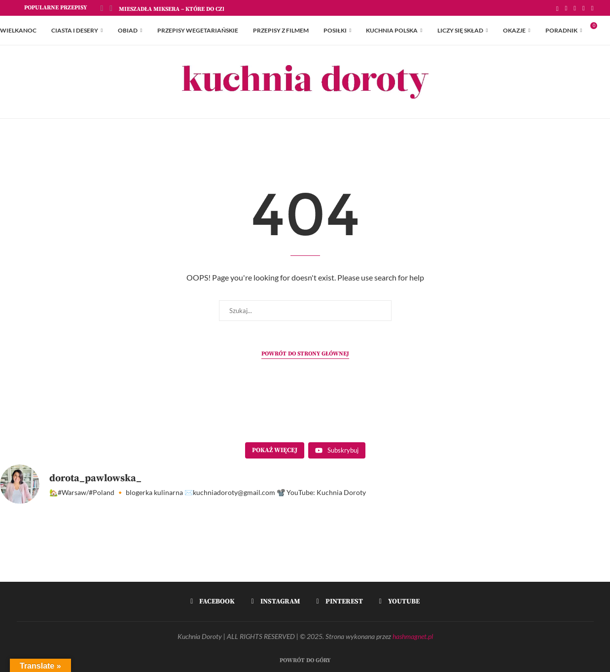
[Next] (111, 8)
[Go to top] (305, 659)
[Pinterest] (583, 8)
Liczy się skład (460, 30)
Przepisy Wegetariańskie (197, 30)
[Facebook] (566, 8)
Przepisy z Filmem (281, 30)
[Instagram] (575, 8)
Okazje (514, 30)
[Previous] (102, 8)
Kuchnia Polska (392, 30)
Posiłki (335, 30)
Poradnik (561, 30)
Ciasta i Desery (74, 30)
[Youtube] (592, 8)
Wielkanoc (18, 30)
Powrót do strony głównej (305, 353)
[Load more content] (274, 450)
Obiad (128, 30)
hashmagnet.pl (413, 636)
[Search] (605, 30)
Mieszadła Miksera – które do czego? (177, 9)
